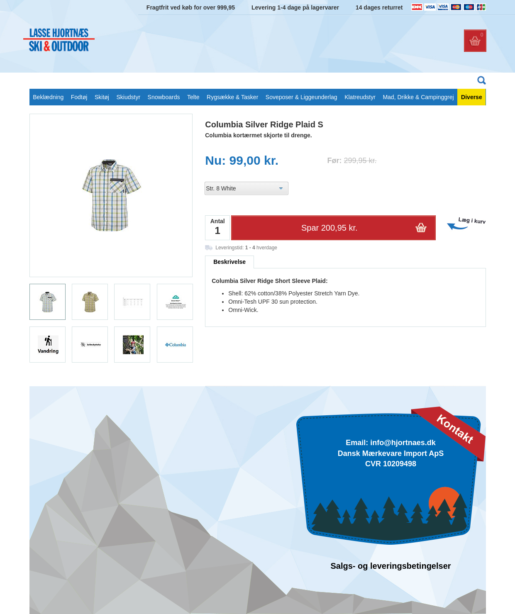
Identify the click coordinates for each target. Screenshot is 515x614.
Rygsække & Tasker (232, 97)
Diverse (471, 97)
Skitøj (102, 97)
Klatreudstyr (360, 97)
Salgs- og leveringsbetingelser (390, 565)
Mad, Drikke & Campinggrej (418, 97)
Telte (193, 97)
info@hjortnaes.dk (403, 443)
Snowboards (164, 97)
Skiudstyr (128, 97)
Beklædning (48, 97)
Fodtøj (79, 97)
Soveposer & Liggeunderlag (301, 97)
